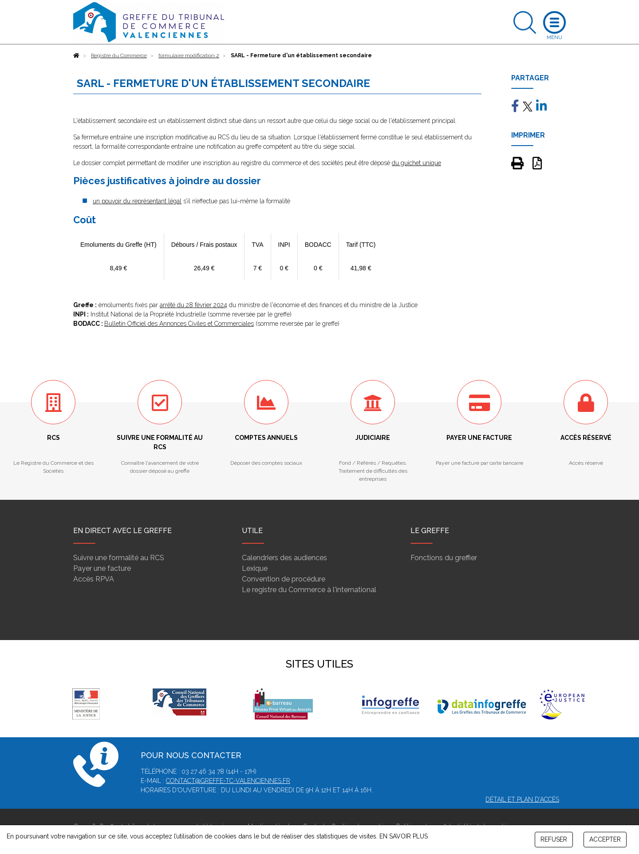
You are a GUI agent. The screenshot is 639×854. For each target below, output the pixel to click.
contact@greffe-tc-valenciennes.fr (228, 780)
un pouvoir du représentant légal (137, 201)
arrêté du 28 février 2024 (193, 304)
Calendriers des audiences (284, 558)
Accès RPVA (93, 579)
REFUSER (553, 839)
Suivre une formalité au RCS (118, 558)
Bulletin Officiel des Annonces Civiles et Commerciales (179, 323)
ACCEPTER (605, 839)
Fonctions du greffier (443, 558)
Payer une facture (102, 568)
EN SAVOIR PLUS (403, 836)
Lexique (255, 568)
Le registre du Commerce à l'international (309, 589)
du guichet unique (416, 162)
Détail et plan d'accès (522, 799)
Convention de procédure (283, 579)
